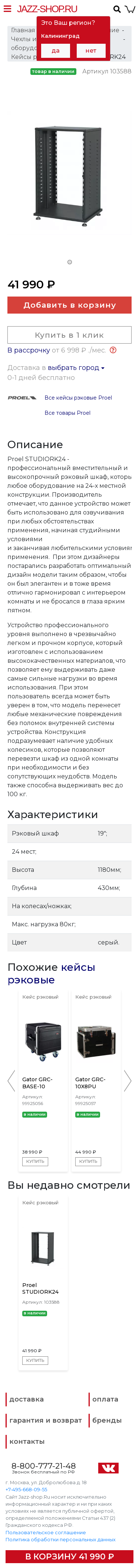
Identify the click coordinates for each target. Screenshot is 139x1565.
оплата (105, 1399)
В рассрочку (28, 350)
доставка (26, 1399)
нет (91, 50)
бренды (107, 1420)
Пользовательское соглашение (46, 1532)
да (56, 50)
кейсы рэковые (51, 973)
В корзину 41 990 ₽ (69, 1557)
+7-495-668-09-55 (26, 1489)
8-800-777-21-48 (43, 1465)
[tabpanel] (69, 177)
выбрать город (76, 368)
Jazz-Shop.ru (47, 8)
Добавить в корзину (69, 305)
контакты (27, 1441)
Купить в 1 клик (69, 335)
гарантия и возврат (45, 1420)
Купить (35, 1161)
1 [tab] (70, 262)
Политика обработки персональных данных (61, 1539)
